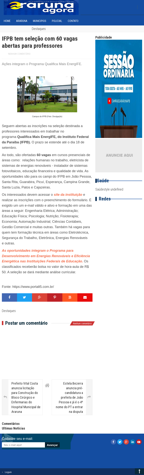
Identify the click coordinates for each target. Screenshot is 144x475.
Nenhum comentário (19, 54)
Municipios (39, 21)
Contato (73, 21)
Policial (57, 21)
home (7, 21)
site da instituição (68, 195)
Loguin (8, 472)
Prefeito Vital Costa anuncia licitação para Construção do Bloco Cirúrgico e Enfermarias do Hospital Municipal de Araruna (25, 397)
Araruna (21, 21)
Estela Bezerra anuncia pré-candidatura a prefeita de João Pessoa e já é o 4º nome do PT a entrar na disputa (69, 397)
